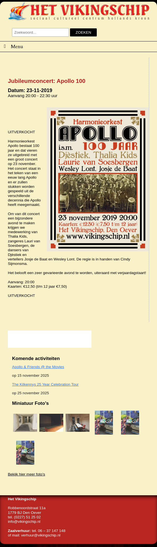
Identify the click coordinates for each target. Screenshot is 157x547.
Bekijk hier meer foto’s (26, 474)
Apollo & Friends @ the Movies (38, 367)
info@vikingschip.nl (24, 521)
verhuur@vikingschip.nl (41, 535)
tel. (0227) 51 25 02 (24, 517)
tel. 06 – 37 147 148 (48, 531)
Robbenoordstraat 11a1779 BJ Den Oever (26, 510)
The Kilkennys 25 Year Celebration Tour (45, 384)
